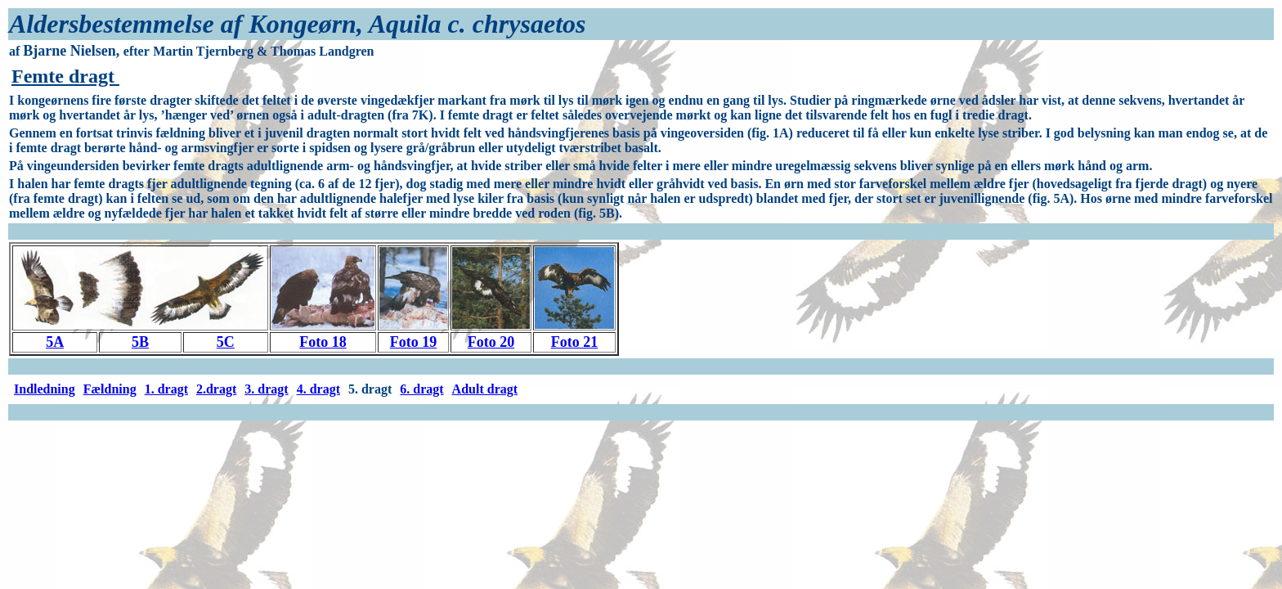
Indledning (44, 389)
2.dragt (216, 389)
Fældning (110, 389)
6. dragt (421, 389)
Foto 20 (491, 342)
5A (55, 342)
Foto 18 (323, 342)
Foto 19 (413, 342)
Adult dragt (485, 389)
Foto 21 (574, 342)
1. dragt (166, 389)
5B (140, 342)
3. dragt (266, 389)
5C (226, 342)
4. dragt (318, 389)
